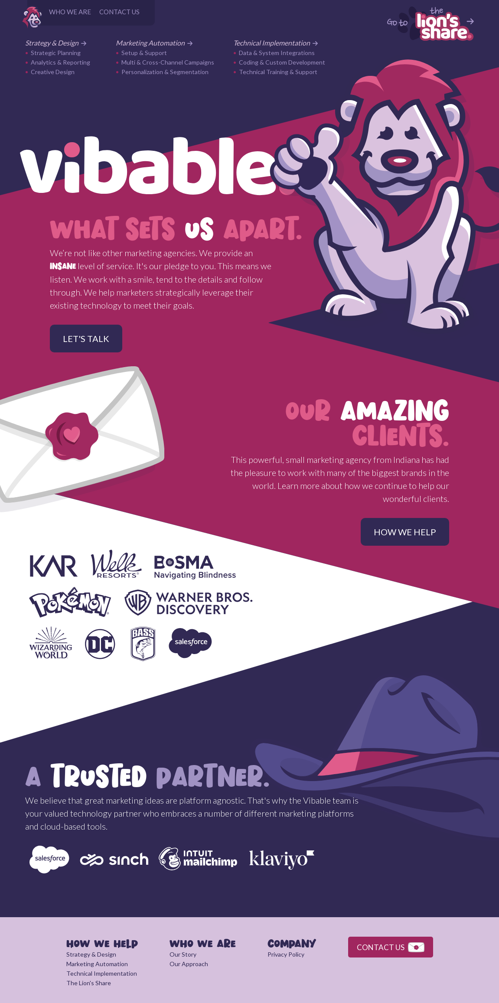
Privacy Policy (285, 954)
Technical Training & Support (278, 71)
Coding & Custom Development (282, 62)
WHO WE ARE (70, 12)
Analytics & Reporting (60, 62)
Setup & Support (144, 52)
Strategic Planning (56, 52)
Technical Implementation (275, 43)
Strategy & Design (55, 43)
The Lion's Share (88, 983)
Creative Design (53, 71)
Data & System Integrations (277, 52)
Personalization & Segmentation (165, 71)
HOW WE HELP (405, 532)
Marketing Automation (154, 43)
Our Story (183, 954)
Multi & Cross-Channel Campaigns (167, 62)
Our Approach (189, 963)
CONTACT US (119, 12)
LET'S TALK (86, 338)
